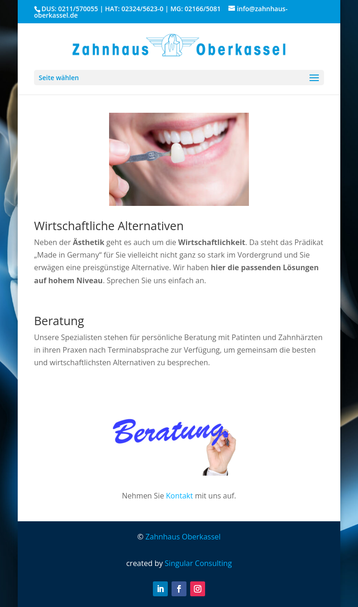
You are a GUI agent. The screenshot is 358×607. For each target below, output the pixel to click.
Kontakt (179, 496)
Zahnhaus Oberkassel (182, 537)
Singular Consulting (198, 563)
